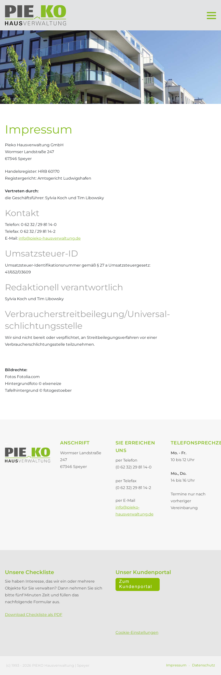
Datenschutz (203, 665)
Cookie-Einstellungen (137, 632)
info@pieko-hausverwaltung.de (50, 238)
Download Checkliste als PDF (33, 614)
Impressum (176, 665)
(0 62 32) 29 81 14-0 (134, 467)
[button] (211, 15)
